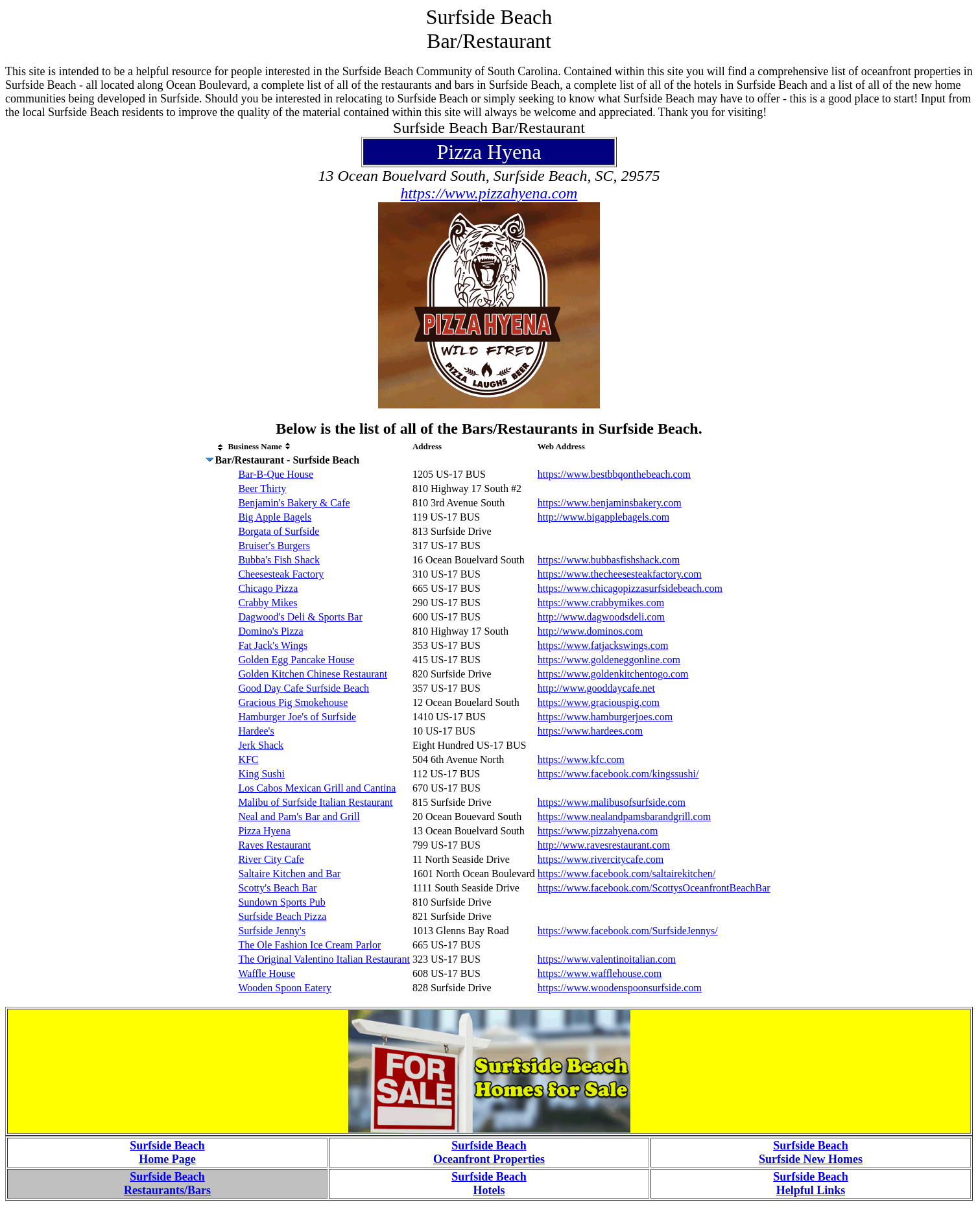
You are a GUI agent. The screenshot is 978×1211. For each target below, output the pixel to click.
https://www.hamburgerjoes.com (605, 716)
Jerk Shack (260, 745)
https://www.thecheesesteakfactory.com (620, 574)
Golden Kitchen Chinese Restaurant (312, 673)
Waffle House (266, 973)
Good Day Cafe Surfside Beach (303, 688)
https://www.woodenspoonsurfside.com (620, 987)
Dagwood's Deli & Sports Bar (300, 616)
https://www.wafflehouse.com (600, 973)
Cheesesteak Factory (281, 574)
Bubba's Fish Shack (279, 559)
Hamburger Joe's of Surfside (297, 716)
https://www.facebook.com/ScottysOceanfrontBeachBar (654, 887)
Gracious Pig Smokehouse (293, 702)
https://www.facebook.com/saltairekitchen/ (626, 873)
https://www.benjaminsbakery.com (610, 502)
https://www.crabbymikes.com (601, 602)
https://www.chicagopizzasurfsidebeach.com (630, 588)
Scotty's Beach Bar (277, 887)
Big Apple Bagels (274, 517)
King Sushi (261, 773)
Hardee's (256, 730)
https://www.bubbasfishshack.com (609, 559)
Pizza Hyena (264, 830)
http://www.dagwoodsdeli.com (601, 616)
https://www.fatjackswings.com (603, 645)
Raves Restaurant (274, 845)
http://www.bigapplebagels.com (603, 517)
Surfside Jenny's (271, 930)
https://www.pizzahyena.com (489, 193)
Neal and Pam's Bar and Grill (298, 816)
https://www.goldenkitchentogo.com (613, 673)
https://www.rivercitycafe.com (600, 859)
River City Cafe (271, 859)
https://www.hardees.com (590, 730)
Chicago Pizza (268, 588)
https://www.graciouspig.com (599, 702)
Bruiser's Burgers (274, 545)
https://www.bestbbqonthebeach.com (614, 474)
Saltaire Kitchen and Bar (289, 873)
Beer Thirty (262, 488)
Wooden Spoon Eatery (284, 987)
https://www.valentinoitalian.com (607, 959)
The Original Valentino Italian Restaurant (324, 959)
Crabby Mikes (267, 602)
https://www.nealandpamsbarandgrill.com (624, 816)
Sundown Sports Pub (281, 902)
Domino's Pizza (270, 631)
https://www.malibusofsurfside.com (612, 802)
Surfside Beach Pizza (282, 916)
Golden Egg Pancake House (296, 659)
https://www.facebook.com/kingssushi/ (618, 773)
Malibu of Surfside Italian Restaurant (315, 802)
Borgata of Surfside (278, 531)
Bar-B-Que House (275, 474)
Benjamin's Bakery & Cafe (294, 502)
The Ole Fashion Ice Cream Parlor (309, 944)
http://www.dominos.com (590, 631)
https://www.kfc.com (581, 759)
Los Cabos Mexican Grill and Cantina (317, 788)
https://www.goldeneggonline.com (609, 659)
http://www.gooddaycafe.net (596, 688)
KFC (248, 759)
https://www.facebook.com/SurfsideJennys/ (628, 930)
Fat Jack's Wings (272, 645)
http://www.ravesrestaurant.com (604, 845)
